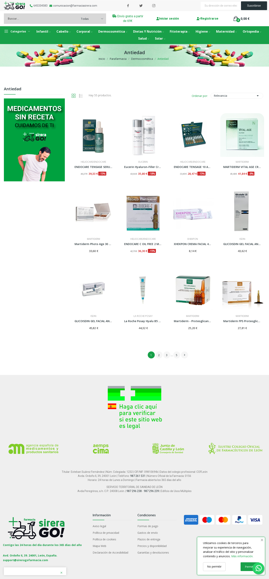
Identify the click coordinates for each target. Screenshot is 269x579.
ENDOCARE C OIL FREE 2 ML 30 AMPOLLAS (143, 244)
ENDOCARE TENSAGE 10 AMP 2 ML (193, 167)
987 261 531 (137, 475)
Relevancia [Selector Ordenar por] (237, 95)
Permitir (250, 567)
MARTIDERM (242, 162)
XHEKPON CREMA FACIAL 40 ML (193, 244)
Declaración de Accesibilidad (110, 552)
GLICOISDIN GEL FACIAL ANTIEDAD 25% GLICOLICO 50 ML (94, 321)
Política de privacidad (106, 533)
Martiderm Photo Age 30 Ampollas (94, 244)
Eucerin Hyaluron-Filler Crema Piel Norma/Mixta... (143, 167)
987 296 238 (134, 491)
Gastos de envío (147, 533)
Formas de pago (147, 526)
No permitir (214, 566)
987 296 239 (151, 491)
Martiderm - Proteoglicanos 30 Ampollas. (193, 321)
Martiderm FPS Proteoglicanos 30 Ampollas (242, 321)
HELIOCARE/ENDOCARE (93, 162)
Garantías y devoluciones (153, 552)
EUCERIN (143, 162)
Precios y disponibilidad (152, 546)
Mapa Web (99, 546)
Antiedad (12, 89)
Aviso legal (99, 526)
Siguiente (184, 355)
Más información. (242, 556)
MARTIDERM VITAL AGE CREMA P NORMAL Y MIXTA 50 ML (242, 167)
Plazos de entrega (148, 539)
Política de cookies (104, 539)
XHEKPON (192, 239)
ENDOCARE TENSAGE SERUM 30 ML (94, 167)
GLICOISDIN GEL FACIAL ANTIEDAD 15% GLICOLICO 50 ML (242, 244)
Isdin (242, 239)
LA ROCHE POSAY (143, 316)
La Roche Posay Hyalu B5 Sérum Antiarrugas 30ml (143, 321)
